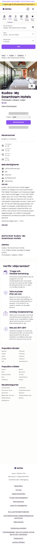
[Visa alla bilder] (31, 86)
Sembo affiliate (18, 542)
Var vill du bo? (7, 26)
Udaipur (20, 55)
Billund (21, 369)
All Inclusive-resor (7, 390)
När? (5, 33)
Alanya (4, 369)
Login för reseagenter (18, 506)
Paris (3, 372)
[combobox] (17, 28)
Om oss (19, 490)
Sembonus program (18, 528)
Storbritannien (23, 361)
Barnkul (21, 398)
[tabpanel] (18, 36)
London (21, 374)
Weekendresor (6, 398)
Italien (3, 356)
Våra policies (18, 522)
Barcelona (22, 372)
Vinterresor (22, 388)
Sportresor (5, 393)
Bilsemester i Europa (8, 395)
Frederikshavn (23, 377)
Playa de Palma (6, 374)
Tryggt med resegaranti (18, 498)
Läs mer (5, 184)
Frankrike (22, 354)
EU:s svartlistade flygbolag (18, 512)
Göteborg (4, 379)
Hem (3, 55)
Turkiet (4, 354)
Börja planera (18, 122)
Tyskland (21, 356)
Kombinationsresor (24, 390)
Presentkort (18, 538)
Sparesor (21, 393)
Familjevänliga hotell (25, 395)
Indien (11, 55)
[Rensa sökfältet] (33, 27)
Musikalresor (5, 400)
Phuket (21, 379)
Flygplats (9, 117)
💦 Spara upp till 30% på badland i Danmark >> (18, 4)
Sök (18, 46)
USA (3, 361)
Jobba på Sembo (18, 494)
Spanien (4, 351)
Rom (3, 377)
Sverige (4, 359)
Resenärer (7, 39)
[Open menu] (33, 9)
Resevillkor (18, 486)
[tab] (4, 18)
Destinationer (18, 502)
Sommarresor (6, 388)
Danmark (21, 351)
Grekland (21, 359)
